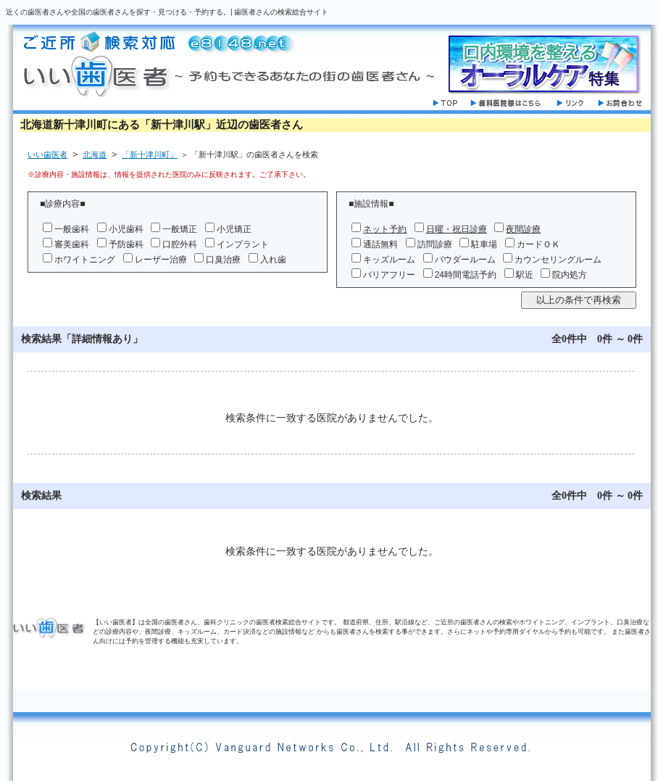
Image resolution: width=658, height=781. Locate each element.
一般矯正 (179, 229)
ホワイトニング (84, 260)
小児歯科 (126, 229)
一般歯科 (71, 229)
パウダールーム (465, 260)
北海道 (95, 154)
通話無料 (380, 244)
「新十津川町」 (150, 154)
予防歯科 (126, 244)
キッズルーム (389, 260)
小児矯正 (234, 229)
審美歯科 (71, 244)
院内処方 (569, 275)
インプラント (243, 244)
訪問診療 (434, 244)
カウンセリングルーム (558, 260)
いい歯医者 (47, 154)
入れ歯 (273, 260)
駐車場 (484, 244)
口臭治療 (223, 260)
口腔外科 (179, 244)
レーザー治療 (161, 260)
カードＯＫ (538, 244)
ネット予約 (385, 229)
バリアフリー (389, 275)
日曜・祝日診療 (456, 229)
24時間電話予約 (465, 275)
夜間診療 (523, 229)
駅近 (524, 275)
